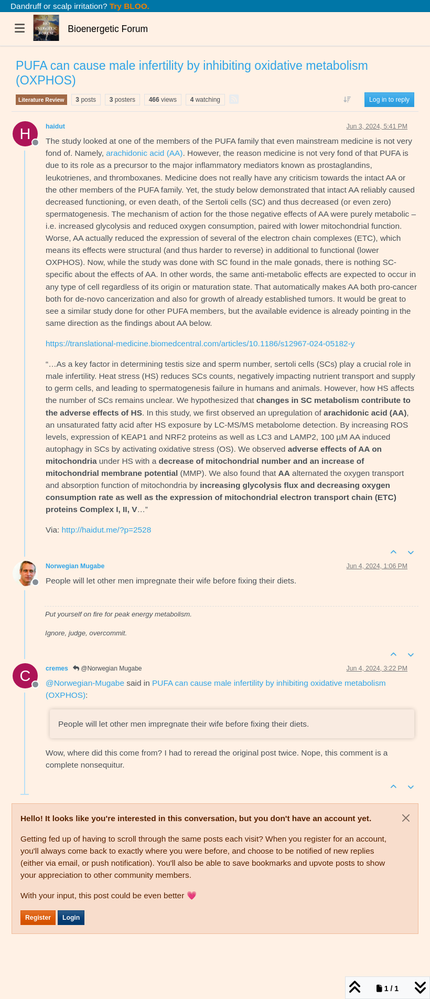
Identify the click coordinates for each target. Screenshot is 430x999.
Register (38, 917)
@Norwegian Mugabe (107, 668)
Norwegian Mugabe (75, 566)
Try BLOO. (128, 6)
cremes (57, 668)
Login (71, 917)
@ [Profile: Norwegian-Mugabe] (85, 682)
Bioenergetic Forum (108, 29)
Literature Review (41, 100)
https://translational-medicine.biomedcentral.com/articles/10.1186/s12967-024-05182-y (200, 343)
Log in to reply (389, 99)
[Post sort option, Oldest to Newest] (347, 99)
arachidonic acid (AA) (144, 152)
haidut (55, 126)
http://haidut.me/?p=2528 (107, 529)
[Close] (406, 818)
